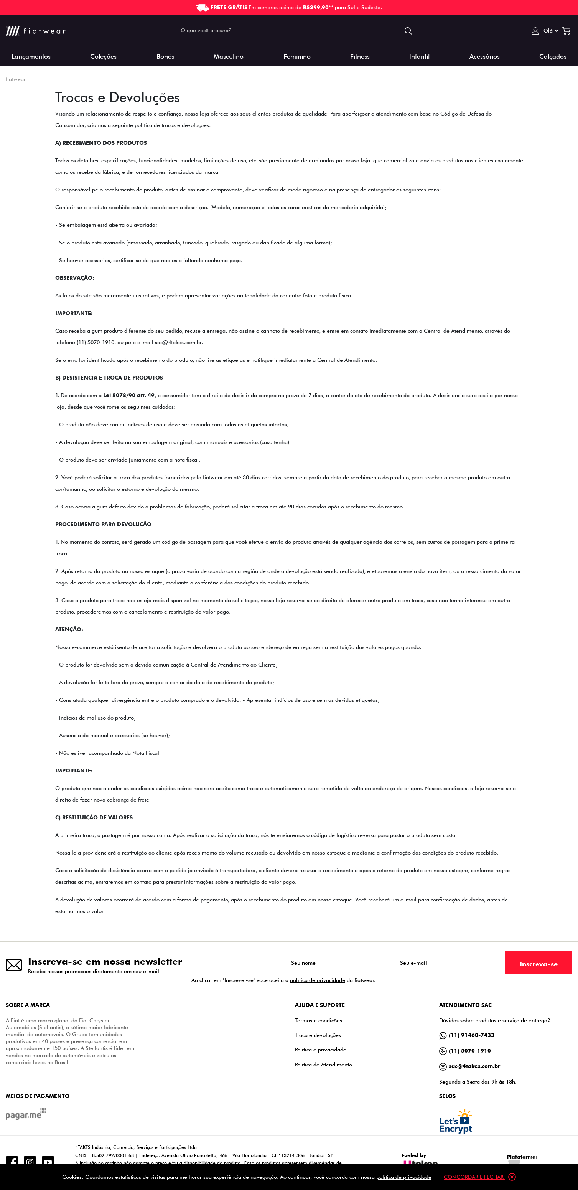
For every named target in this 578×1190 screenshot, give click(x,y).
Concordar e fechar (480, 1177)
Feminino (297, 55)
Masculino (229, 55)
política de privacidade (317, 980)
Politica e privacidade (320, 1049)
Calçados (552, 55)
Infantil (419, 55)
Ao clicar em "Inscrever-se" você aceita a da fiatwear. (283, 980)
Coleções (103, 55)
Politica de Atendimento (323, 1064)
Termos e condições (318, 1020)
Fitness (360, 55)
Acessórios (484, 55)
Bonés (165, 55)
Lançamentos (31, 55)
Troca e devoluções (318, 1034)
